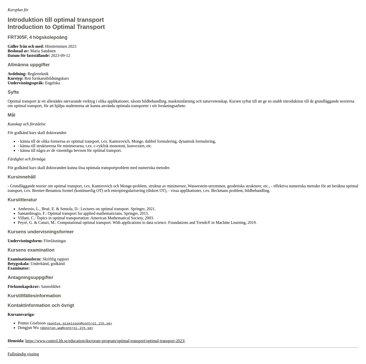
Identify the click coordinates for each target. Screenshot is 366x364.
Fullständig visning (23, 354)
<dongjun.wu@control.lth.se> (66, 327)
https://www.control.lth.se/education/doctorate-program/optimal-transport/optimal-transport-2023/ (105, 341)
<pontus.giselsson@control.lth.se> (79, 323)
